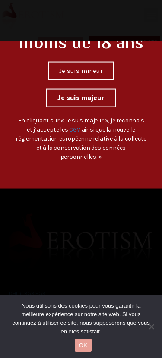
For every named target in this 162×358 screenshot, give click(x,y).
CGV (75, 111)
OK (83, 345)
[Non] (151, 326)
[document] (81, 179)
